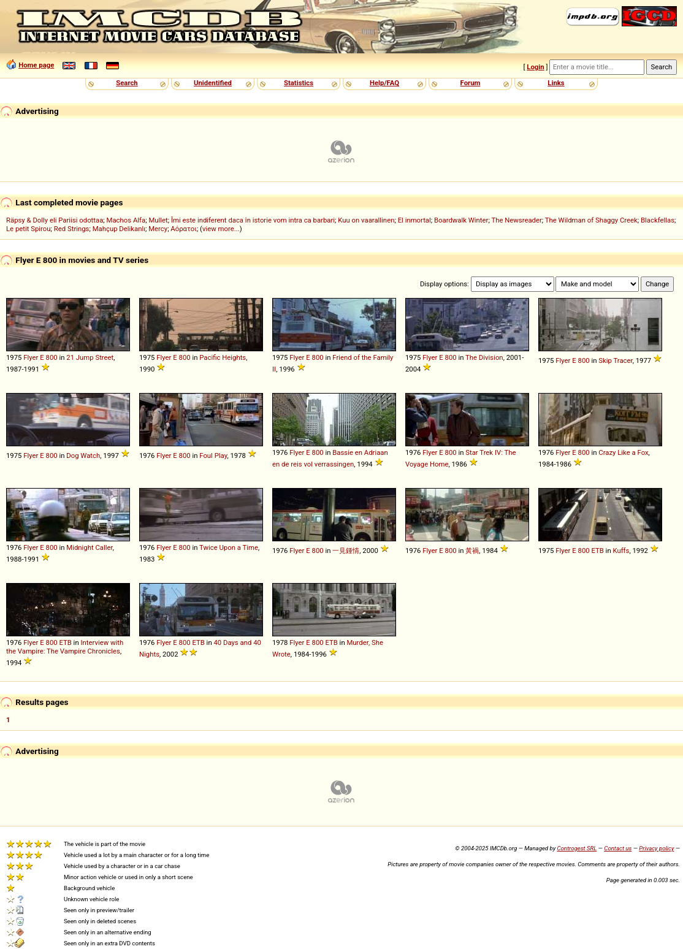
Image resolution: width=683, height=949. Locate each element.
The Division (484, 357)
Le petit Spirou (28, 228)
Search (126, 82)
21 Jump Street (89, 357)
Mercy (157, 228)
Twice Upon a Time (228, 547)
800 (52, 357)
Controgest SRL (577, 848)
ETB (597, 550)
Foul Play (213, 455)
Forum (470, 82)
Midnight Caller (89, 547)
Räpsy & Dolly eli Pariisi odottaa (54, 220)
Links (556, 82)
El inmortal (414, 220)
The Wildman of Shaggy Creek (591, 220)
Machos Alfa (126, 220)
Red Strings (72, 228)
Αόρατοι (183, 228)
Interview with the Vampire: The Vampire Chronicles (64, 646)
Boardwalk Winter (461, 220)
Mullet (157, 220)
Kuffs (620, 550)
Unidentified (213, 82)
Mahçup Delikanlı (119, 228)
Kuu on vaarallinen (366, 220)
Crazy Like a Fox (623, 452)
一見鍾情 (345, 550)
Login (535, 67)
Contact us (617, 848)
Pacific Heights (222, 357)
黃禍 (472, 550)
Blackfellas (657, 220)
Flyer (30, 357)
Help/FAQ (384, 82)
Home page (36, 65)
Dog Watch (83, 455)
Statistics (298, 82)
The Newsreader (516, 220)
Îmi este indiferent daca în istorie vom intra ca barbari (253, 220)
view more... (221, 228)
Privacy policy (656, 848)
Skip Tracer (615, 360)
